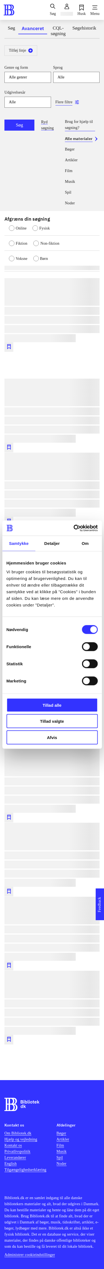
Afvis (52, 737)
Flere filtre (64, 102)
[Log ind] (66, 10)
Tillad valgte (52, 721)
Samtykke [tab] (19, 543)
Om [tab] (85, 543)
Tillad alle (51, 705)
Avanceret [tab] (33, 28)
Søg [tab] (11, 28)
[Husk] (81, 10)
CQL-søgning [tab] (58, 30)
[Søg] (53, 10)
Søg (19, 125)
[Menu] (95, 10)
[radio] (20, 228)
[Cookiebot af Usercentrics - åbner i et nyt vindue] (74, 528)
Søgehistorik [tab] (84, 28)
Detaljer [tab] (52, 543)
